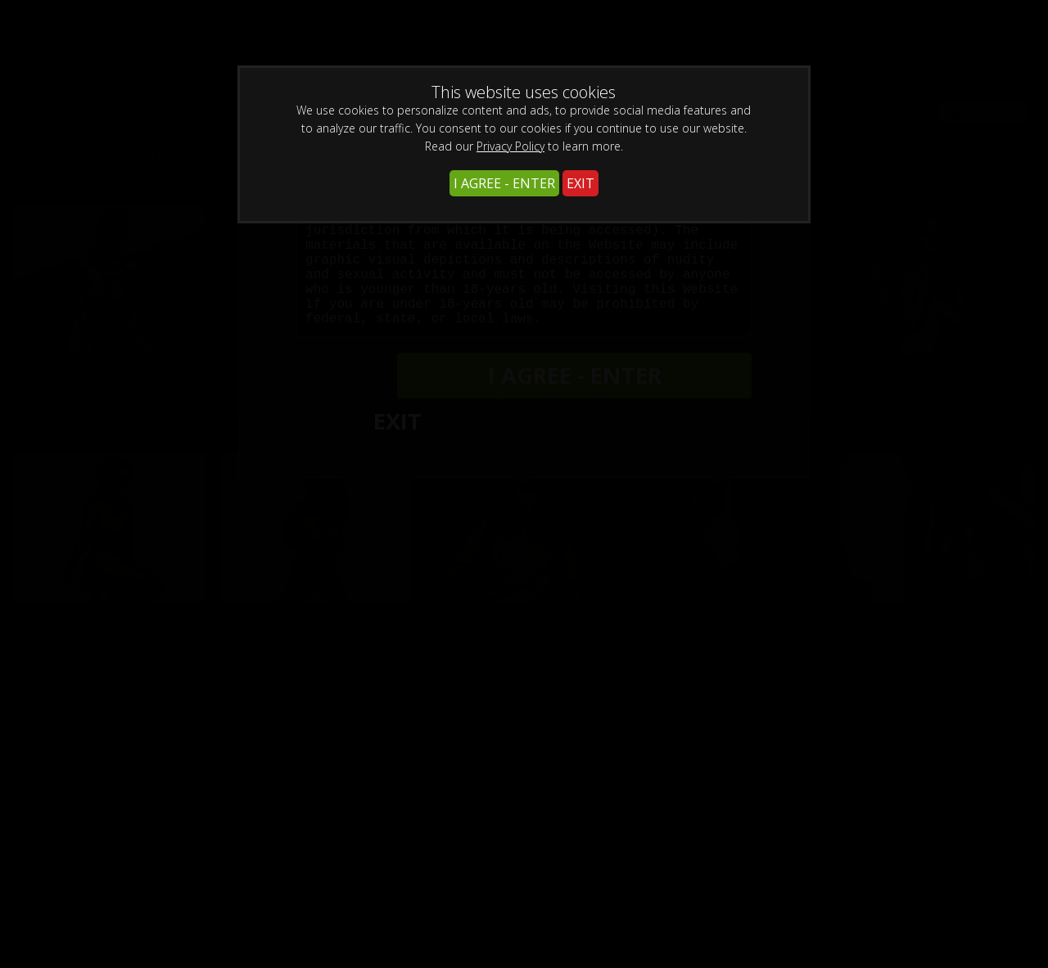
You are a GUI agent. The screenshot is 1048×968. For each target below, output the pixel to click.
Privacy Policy (510, 146)
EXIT (580, 183)
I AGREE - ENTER (504, 183)
